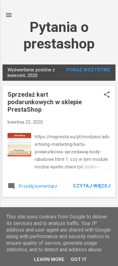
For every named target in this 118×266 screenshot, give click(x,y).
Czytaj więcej (91, 186)
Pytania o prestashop (59, 35)
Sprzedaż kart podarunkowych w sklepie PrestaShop (45, 102)
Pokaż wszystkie (88, 70)
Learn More (49, 259)
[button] (106, 95)
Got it (79, 259)
